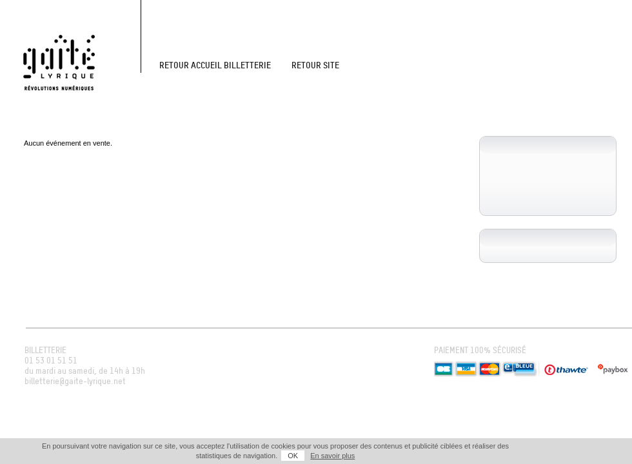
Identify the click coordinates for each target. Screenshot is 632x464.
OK (293, 455)
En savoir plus (332, 455)
